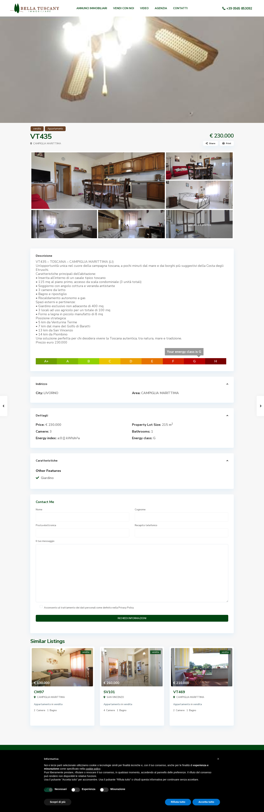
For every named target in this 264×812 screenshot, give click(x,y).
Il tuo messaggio (132, 570)
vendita (37, 128)
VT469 (179, 692)
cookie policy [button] (93, 768)
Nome (82, 515)
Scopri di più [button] (57, 801)
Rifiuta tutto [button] (178, 801)
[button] (218, 759)
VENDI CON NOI (123, 8)
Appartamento (55, 128)
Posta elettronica (82, 530)
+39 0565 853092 (239, 8)
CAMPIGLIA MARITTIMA (47, 143)
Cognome (181, 515)
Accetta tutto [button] (206, 801)
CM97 (39, 692)
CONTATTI (180, 8)
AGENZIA (161, 8)
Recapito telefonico (181, 530)
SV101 (109, 692)
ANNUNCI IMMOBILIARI (91, 8)
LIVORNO (51, 393)
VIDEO (144, 8)
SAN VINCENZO (115, 697)
